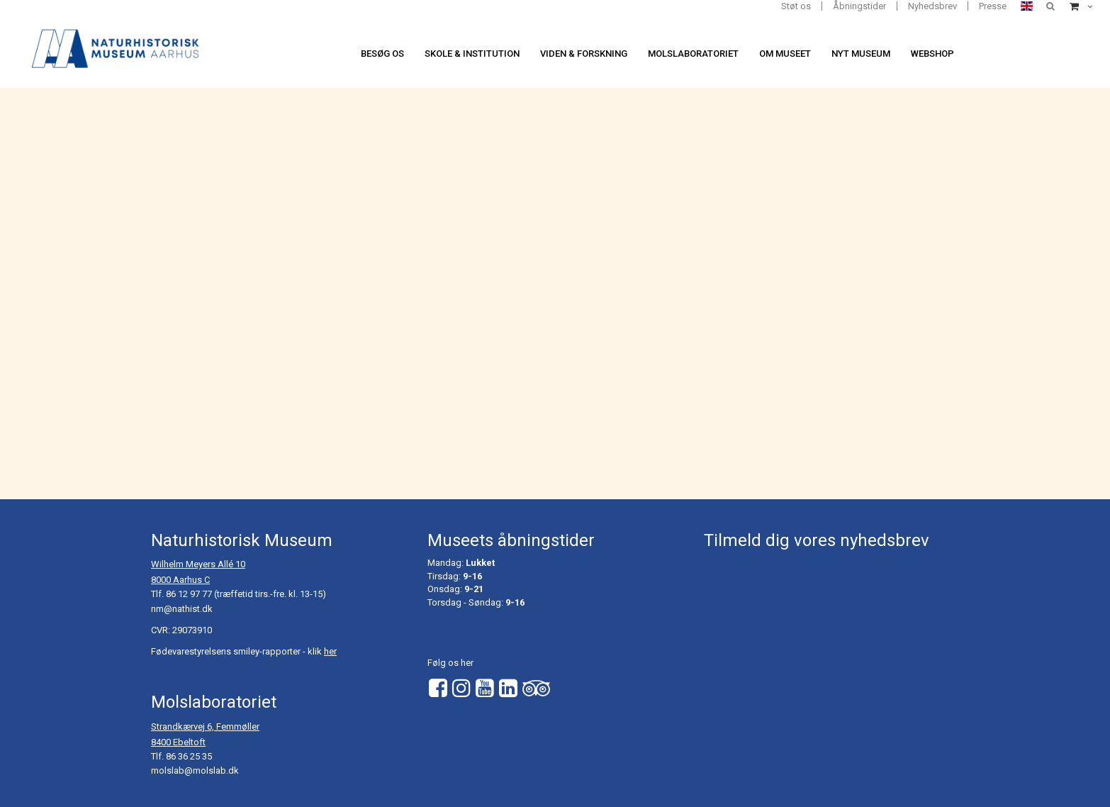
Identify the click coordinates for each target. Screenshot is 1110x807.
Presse (993, 6)
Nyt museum (860, 53)
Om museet (785, 53)
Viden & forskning (583, 53)
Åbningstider (859, 6)
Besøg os (382, 53)
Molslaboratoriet (693, 53)
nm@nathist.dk (182, 608)
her (330, 651)
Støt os (796, 6)
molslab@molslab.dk (195, 770)
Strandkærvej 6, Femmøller (205, 726)
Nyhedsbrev (932, 6)
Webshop (932, 53)
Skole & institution (472, 53)
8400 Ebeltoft (178, 742)
